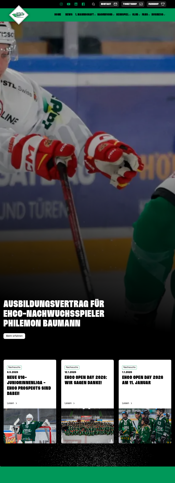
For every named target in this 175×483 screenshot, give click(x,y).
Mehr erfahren (14, 336)
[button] (86, 15)
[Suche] (93, 4)
